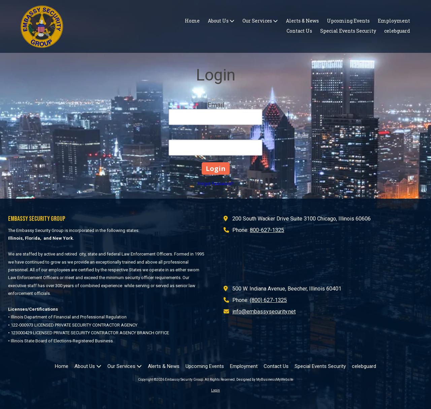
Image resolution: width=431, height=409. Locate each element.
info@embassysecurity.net (264, 311)
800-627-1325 (267, 230)
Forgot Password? (216, 183)
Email (215, 105)
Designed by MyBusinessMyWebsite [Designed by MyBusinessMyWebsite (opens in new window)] (264, 379)
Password (215, 136)
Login (215, 390)
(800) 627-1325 (268, 300)
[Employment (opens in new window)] (394, 21)
